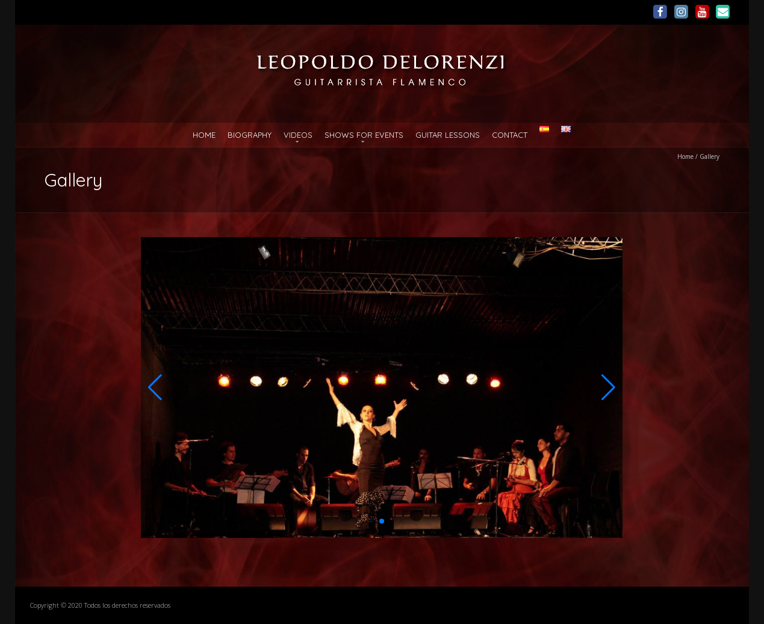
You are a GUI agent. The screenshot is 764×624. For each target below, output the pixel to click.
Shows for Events (364, 135)
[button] (155, 387)
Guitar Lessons (447, 135)
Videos (298, 135)
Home (204, 135)
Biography (250, 135)
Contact (509, 135)
